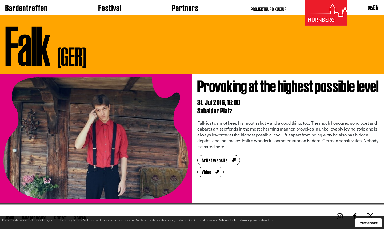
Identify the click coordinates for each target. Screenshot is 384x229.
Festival (109, 8)
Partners (185, 8)
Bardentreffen (26, 8)
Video (206, 172)
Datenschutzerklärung (234, 221)
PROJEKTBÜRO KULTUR (269, 9)
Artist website (215, 160)
